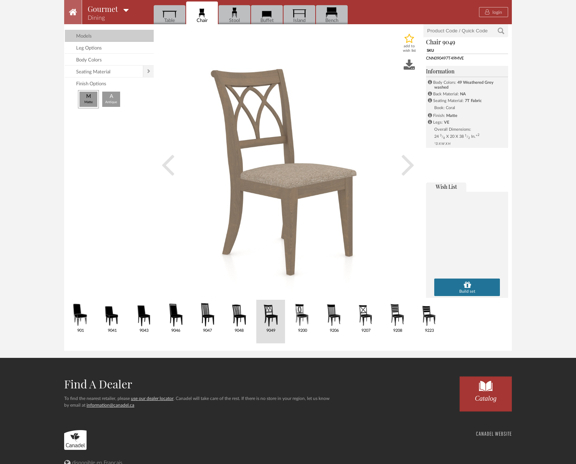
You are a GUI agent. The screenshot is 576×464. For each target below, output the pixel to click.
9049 (271, 316)
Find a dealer (98, 383)
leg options (89, 48)
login (493, 12)
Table (169, 15)
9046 (176, 316)
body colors (89, 60)
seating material (93, 72)
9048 (239, 316)
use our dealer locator (152, 398)
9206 (334, 316)
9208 (397, 316)
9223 (429, 316)
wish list (446, 186)
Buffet (267, 15)
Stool (234, 15)
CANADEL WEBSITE (494, 433)
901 (80, 316)
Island (299, 15)
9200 (302, 316)
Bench (332, 15)
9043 (144, 316)
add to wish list (409, 48)
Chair (202, 15)
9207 (366, 316)
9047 (207, 316)
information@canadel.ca (110, 405)
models (84, 36)
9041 (112, 316)
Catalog (486, 389)
